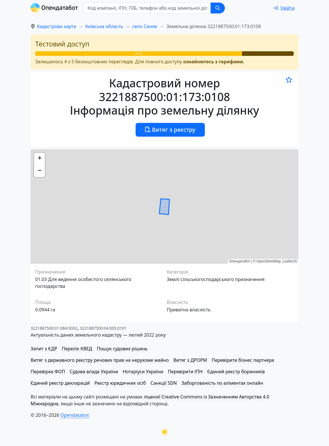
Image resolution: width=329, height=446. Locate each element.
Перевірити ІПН (185, 371)
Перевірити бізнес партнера (243, 360)
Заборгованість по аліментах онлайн (222, 383)
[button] (39, 159)
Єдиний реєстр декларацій (60, 383)
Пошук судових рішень (122, 348)
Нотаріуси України (143, 371)
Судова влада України (94, 371)
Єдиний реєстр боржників (236, 371)
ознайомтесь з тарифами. (213, 61)
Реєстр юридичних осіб (120, 383)
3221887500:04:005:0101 (103, 328)
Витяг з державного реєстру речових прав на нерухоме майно (100, 360)
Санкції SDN (163, 383)
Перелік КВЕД (77, 348)
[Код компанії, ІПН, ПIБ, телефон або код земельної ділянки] (147, 8)
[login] (284, 8)
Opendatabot (74, 415)
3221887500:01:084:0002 (54, 328)
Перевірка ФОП (48, 371)
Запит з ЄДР (44, 348)
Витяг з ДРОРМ (190, 360)
